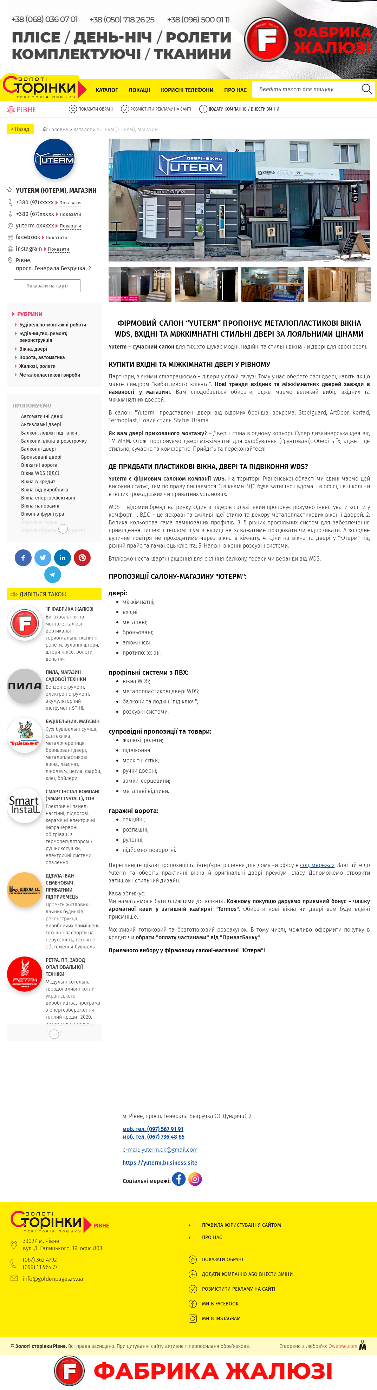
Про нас (235, 90)
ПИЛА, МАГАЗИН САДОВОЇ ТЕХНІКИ (66, 676)
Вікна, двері (33, 348)
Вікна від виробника (45, 489)
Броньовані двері (41, 457)
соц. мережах (317, 865)
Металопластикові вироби (49, 374)
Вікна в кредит (38, 481)
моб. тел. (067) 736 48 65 (153, 1137)
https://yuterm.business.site (160, 1163)
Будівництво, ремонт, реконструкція (43, 337)
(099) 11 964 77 (40, 1267)
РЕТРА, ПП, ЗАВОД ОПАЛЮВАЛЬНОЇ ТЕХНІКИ (65, 967)
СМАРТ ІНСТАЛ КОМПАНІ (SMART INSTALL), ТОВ (72, 795)
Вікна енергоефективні (48, 497)
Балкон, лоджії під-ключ (49, 432)
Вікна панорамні (40, 505)
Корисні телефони (187, 90)
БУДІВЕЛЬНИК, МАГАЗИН (72, 721)
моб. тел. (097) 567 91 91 (153, 1129)
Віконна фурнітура (42, 513)
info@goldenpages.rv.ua (53, 1279)
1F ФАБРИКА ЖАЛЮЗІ (69, 609)
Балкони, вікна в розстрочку (54, 440)
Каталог (107, 90)
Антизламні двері (41, 424)
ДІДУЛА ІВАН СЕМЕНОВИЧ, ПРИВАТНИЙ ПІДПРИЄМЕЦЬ (62, 886)
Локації (139, 90)
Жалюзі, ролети (37, 366)
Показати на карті (47, 285)
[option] (140, 284)
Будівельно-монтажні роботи (52, 324)
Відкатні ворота (39, 465)
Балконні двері (38, 448)
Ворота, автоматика (42, 357)
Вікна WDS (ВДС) (40, 473)
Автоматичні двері (42, 416)
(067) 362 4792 (40, 1260)
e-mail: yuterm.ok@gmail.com (160, 1150)
